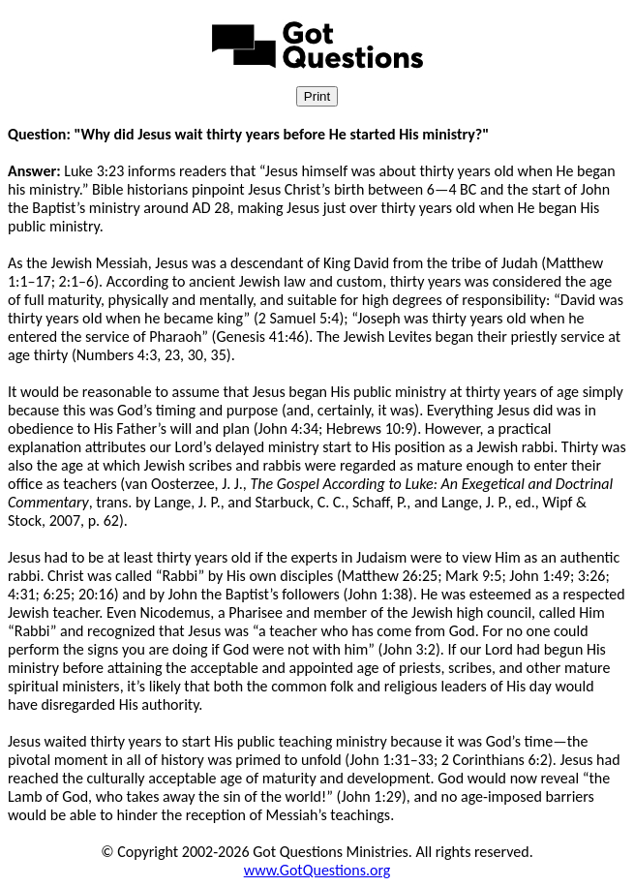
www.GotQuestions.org (317, 870)
